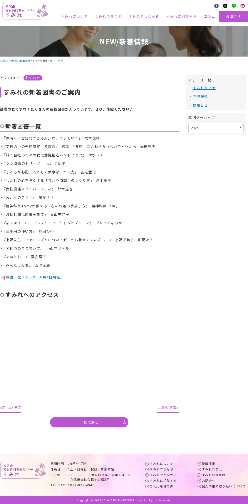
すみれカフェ (204, 87)
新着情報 (208, 463)
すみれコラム (212, 469)
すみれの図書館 (214, 475)
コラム (209, 16)
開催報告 (200, 96)
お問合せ (233, 16)
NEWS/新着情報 (20, 60)
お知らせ (32, 77)
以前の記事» (168, 407)
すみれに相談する (181, 16)
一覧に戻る (89, 422)
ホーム (4, 60)
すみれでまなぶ (108, 16)
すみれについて (74, 16)
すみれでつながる (144, 16)
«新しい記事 (10, 407)
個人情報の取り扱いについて (224, 486)
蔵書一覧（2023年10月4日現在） (35, 276)
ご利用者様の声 (161, 486)
